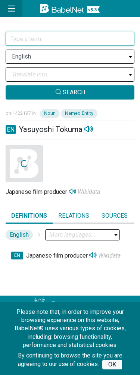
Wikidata (89, 191)
